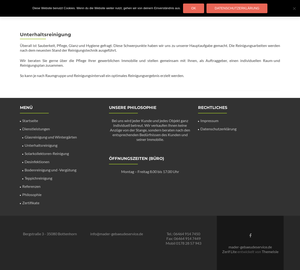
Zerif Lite (229, 251)
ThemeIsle (270, 251)
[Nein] (294, 8)
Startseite (30, 120)
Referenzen (31, 186)
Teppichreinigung (38, 178)
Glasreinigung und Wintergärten (51, 137)
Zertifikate (30, 203)
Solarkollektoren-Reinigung (47, 153)
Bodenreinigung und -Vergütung (50, 170)
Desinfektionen (37, 161)
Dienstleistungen (36, 129)
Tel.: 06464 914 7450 (183, 233)
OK (193, 8)
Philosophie (31, 194)
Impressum (209, 120)
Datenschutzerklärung (218, 129)
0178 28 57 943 (188, 243)
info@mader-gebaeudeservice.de (116, 233)
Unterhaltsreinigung (41, 145)
